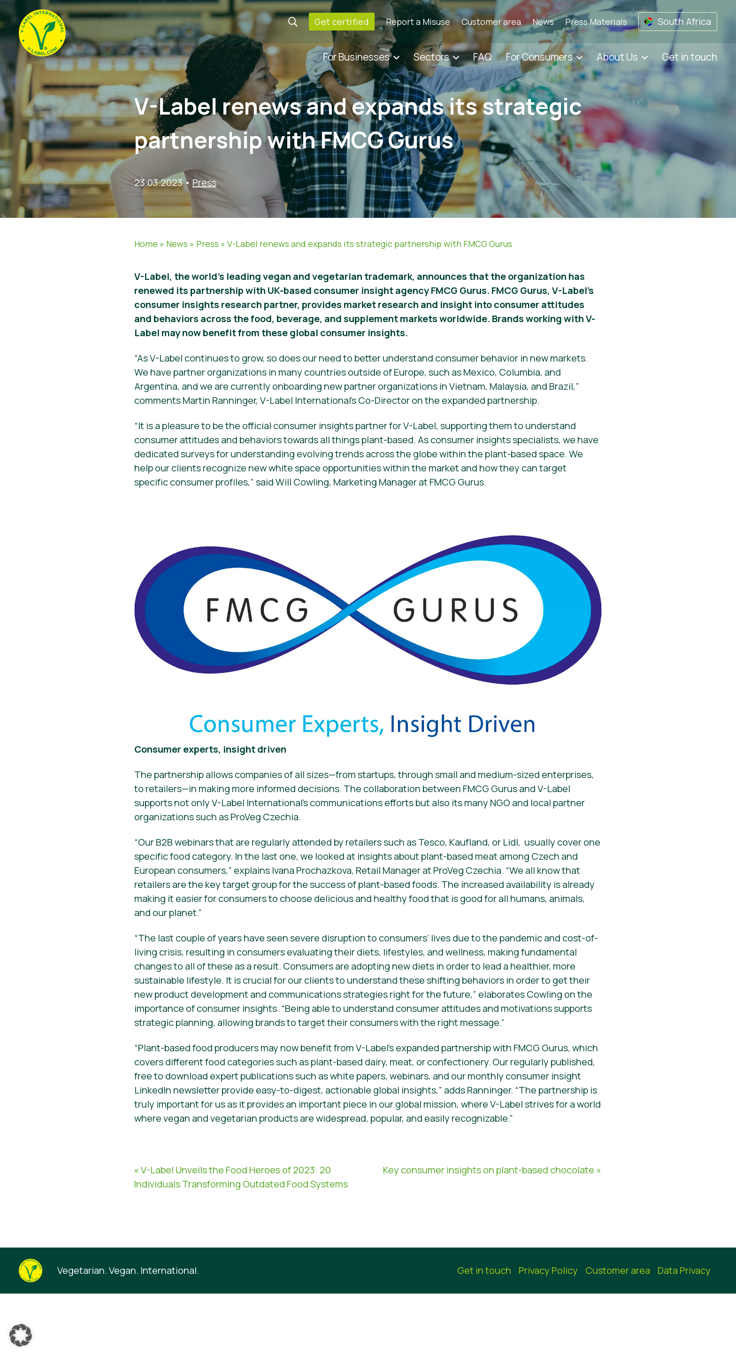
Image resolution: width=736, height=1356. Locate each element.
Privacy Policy (548, 1270)
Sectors (431, 56)
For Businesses (356, 56)
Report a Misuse (418, 21)
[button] (20, 1335)
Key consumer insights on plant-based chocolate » (492, 1169)
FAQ (482, 56)
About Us (617, 56)
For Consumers (539, 56)
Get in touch (689, 56)
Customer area (491, 21)
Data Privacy (684, 1270)
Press (204, 182)
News (543, 21)
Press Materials (596, 21)
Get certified (341, 21)
